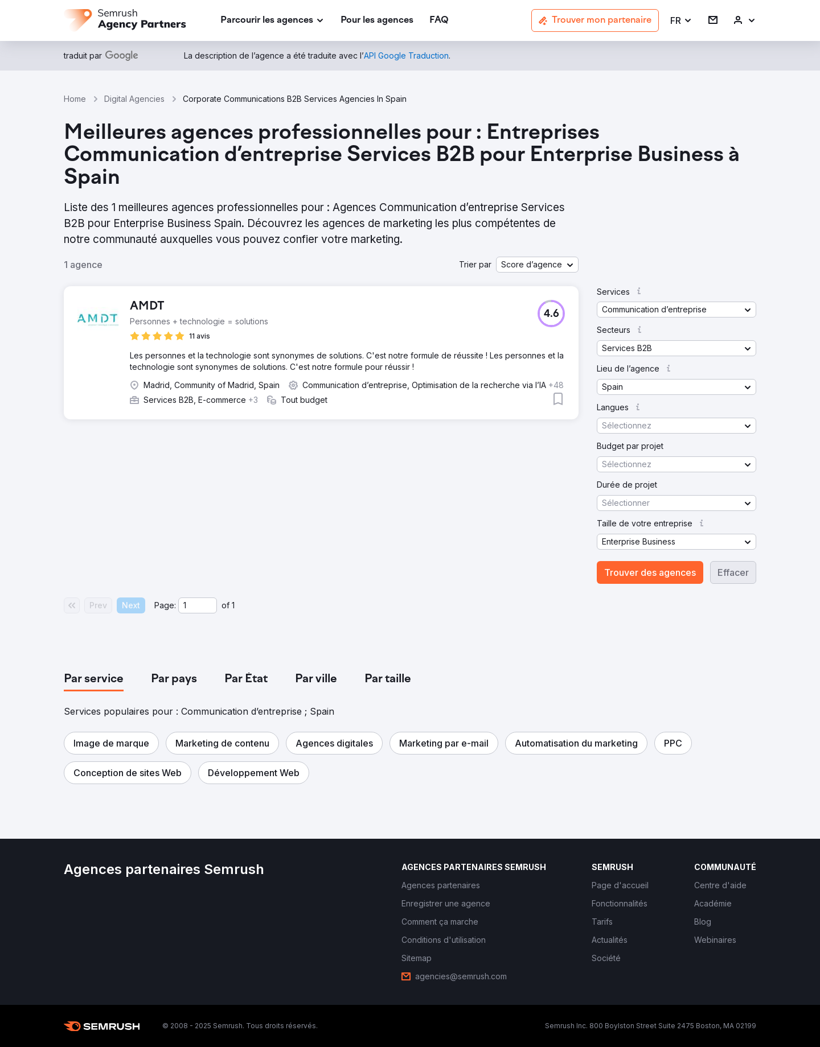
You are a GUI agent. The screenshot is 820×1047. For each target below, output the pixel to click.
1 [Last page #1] (233, 605)
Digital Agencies (134, 99)
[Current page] (197, 605)
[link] (377, 21)
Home (75, 99)
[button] (681, 21)
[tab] (94, 679)
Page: (165, 605)
